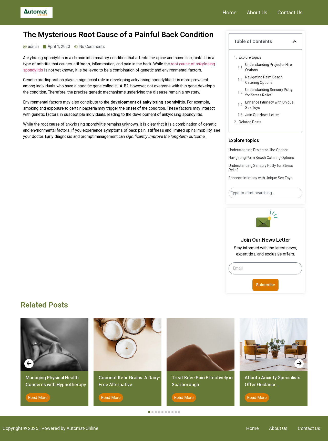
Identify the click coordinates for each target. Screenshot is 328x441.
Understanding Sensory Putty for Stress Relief (269, 92)
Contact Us (290, 12)
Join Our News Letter (262, 115)
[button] (295, 41)
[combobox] (265, 193)
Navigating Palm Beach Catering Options (264, 80)
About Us (257, 12)
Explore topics (250, 57)
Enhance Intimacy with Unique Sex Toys (269, 105)
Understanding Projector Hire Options (268, 67)
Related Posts (250, 122)
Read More (38, 397)
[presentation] (29, 363)
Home (229, 12)
